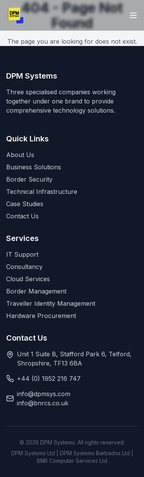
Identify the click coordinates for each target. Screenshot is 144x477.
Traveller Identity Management (50, 303)
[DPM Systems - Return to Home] (15, 15)
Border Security (29, 179)
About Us (20, 155)
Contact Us (22, 216)
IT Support (22, 254)
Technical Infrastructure (41, 191)
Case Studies (24, 204)
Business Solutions (33, 167)
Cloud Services (28, 279)
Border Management (36, 291)
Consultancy (24, 266)
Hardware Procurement (41, 316)
